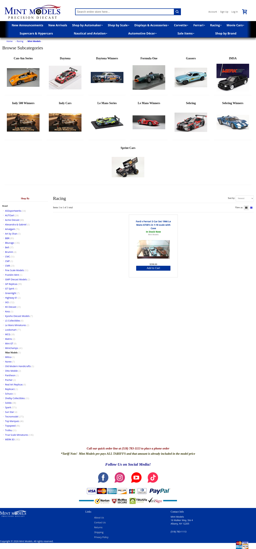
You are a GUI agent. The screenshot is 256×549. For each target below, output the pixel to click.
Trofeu (8, 430)
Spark (8, 407)
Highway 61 (11, 297)
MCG (7, 334)
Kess (7, 311)
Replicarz (10, 389)
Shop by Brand (225, 33)
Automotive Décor (142, 33)
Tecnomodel (11, 416)
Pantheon (10, 375)
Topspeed (10, 425)
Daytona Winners (107, 75)
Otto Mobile (11, 370)
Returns (98, 527)
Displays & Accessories (151, 25)
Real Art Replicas (14, 384)
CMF (7, 261)
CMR (7, 265)
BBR (7, 238)
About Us (99, 517)
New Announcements (27, 25)
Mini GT (9, 343)
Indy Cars (65, 120)
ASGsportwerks (13, 210)
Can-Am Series (23, 75)
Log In (234, 11)
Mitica (8, 357)
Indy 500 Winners (23, 120)
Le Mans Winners (149, 120)
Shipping (99, 532)
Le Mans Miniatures (15, 325)
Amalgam (10, 229)
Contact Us (100, 522)
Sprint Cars (128, 164)
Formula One (149, 75)
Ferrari (199, 25)
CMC (7, 256)
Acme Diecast (12, 219)
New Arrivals (57, 25)
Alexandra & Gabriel (15, 224)
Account (212, 11)
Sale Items (185, 33)
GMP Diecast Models (16, 279)
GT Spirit (9, 288)
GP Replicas (11, 284)
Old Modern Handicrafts (18, 366)
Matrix (8, 338)
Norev (8, 361)
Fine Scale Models (14, 270)
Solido (8, 402)
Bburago (9, 242)
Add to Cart (153, 268)
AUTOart (9, 215)
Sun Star (9, 412)
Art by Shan (11, 233)
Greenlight (10, 293)
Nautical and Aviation (90, 33)
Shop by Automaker (87, 25)
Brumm (9, 251)
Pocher (9, 379)
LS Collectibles (12, 320)
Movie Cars (235, 25)
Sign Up (224, 11)
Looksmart (10, 329)
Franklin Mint (12, 274)
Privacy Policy (101, 537)
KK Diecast (10, 306)
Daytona (65, 75)
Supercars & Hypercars (36, 33)
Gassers (191, 75)
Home (10, 41)
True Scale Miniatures (16, 434)
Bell (7, 247)
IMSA (232, 75)
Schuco (9, 393)
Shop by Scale (118, 25)
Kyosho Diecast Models (17, 316)
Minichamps (11, 348)
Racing (216, 25)
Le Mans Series (107, 120)
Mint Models (34, 41)
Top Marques (12, 421)
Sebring (191, 120)
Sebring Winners (232, 120)
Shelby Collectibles (15, 398)
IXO (7, 302)
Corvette (181, 25)
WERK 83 (10, 439)
